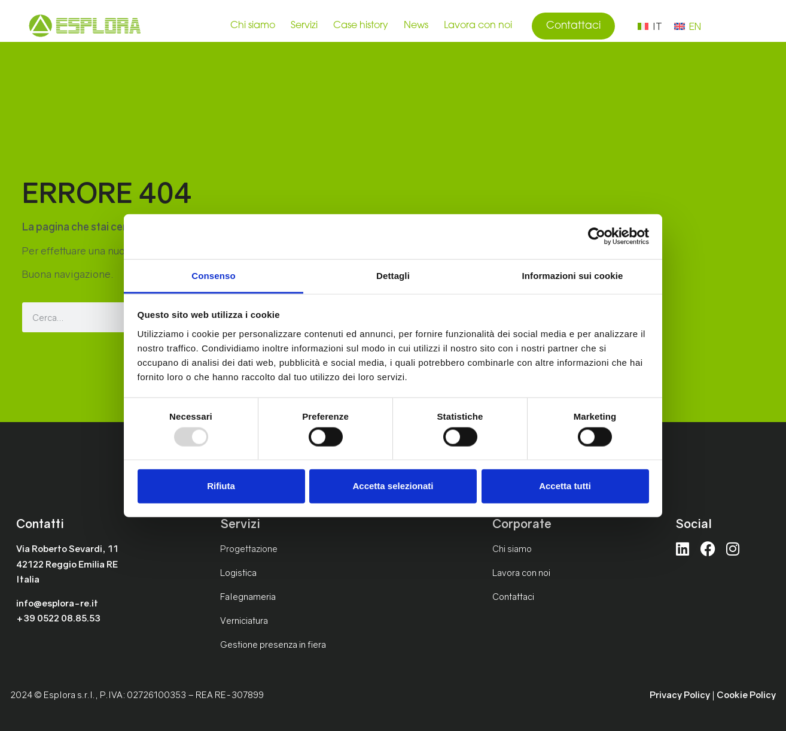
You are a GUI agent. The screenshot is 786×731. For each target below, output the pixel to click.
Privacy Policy (680, 694)
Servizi (304, 26)
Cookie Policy (746, 694)
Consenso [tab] (213, 275)
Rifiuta (221, 486)
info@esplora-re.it (57, 602)
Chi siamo (252, 26)
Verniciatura (244, 620)
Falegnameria (248, 596)
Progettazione (249, 548)
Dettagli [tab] (393, 275)
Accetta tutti (565, 486)
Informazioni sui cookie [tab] (572, 275)
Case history (360, 26)
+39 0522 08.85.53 (58, 617)
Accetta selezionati (392, 486)
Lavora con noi (478, 26)
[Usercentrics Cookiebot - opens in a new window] (596, 236)
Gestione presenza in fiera (273, 644)
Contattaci (513, 596)
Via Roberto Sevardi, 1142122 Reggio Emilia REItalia (67, 563)
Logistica (238, 572)
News (416, 26)
